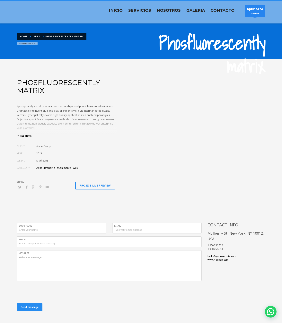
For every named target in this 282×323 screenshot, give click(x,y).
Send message (30, 307)
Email (117, 226)
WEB (75, 168)
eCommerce (64, 168)
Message (24, 253)
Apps (39, 168)
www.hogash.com (217, 259)
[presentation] (46, 291)
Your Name (25, 226)
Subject (24, 239)
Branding (49, 168)
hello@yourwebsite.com (221, 256)
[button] (271, 312)
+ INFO (255, 12)
